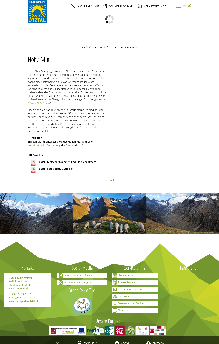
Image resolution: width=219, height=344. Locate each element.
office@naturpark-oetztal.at (24, 297)
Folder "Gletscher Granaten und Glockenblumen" (63, 163)
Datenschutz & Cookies (129, 303)
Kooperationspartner (127, 289)
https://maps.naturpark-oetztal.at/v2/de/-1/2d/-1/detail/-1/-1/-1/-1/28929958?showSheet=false (143, 61)
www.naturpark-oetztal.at (23, 301)
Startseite (86, 47)
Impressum (122, 296)
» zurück (109, 180)
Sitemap (120, 310)
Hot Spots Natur (128, 47)
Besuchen (105, 47)
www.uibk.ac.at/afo (39, 103)
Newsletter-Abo (124, 275)
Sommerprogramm (118, 6)
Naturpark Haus (85, 6)
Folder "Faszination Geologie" (52, 170)
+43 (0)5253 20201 (20, 294)
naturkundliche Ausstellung (44, 145)
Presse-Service (124, 282)
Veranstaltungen (153, 6)
